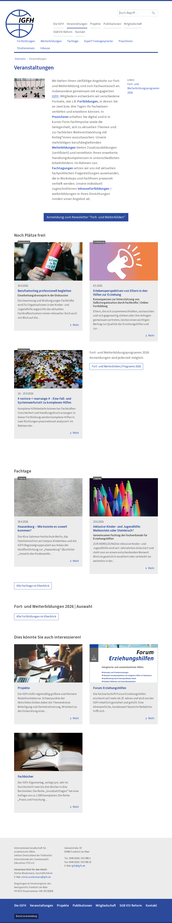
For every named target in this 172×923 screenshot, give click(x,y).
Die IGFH (58, 24)
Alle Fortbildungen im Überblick (36, 617)
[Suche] (153, 13)
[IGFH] (20, 23)
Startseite (20, 59)
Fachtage (72, 41)
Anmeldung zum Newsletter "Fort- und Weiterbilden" (86, 217)
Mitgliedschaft (133, 24)
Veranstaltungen (77, 24)
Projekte (95, 24)
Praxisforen (126, 41)
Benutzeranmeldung (26, 916)
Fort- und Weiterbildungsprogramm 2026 (142, 88)
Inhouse (45, 48)
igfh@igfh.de (78, 866)
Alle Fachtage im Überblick (32, 586)
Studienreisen (26, 48)
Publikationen (112, 24)
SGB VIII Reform (62, 32)
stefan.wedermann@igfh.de (36, 877)
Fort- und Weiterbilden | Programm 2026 (116, 366)
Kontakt (80, 32)
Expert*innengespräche (98, 41)
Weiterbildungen (51, 41)
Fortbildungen (26, 41)
